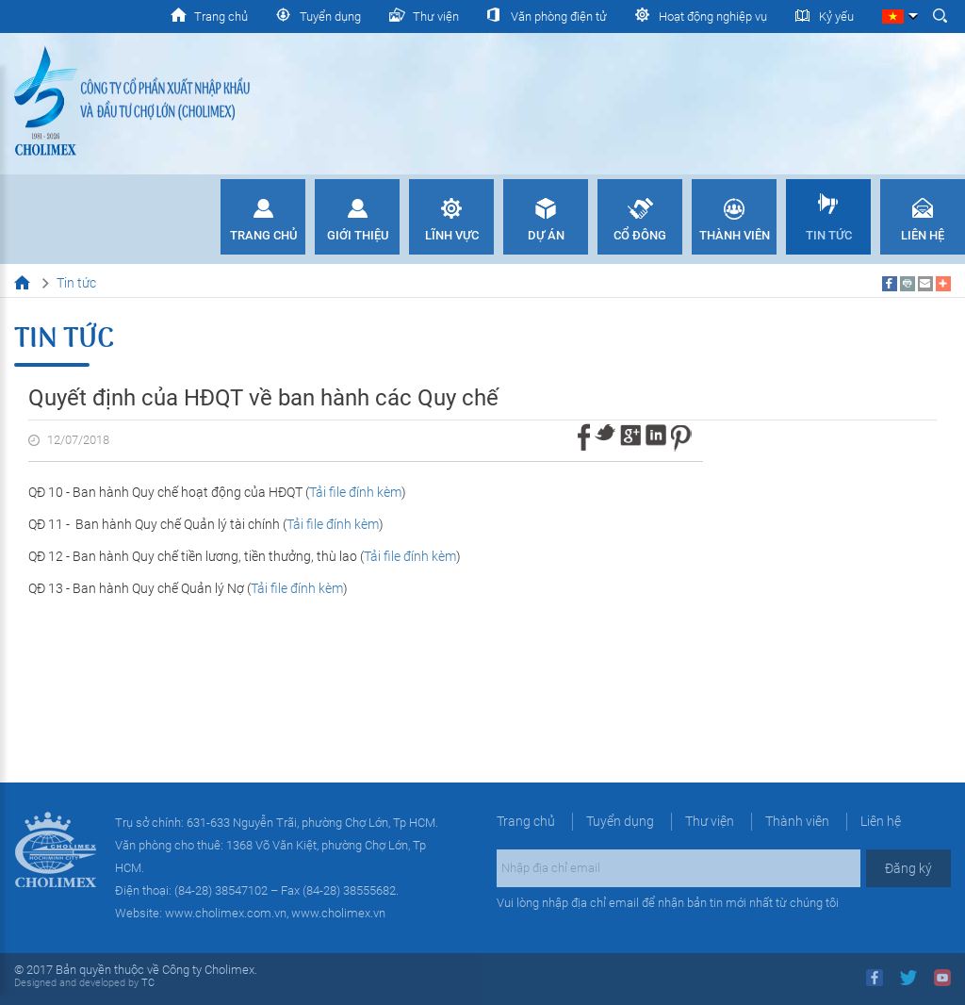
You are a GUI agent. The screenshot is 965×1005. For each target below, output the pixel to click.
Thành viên (734, 235)
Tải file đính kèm (355, 492)
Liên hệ (922, 235)
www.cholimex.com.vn (225, 913)
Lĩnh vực (452, 235)
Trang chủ (263, 235)
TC (147, 983)
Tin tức (829, 235)
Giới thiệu (357, 235)
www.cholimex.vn (338, 913)
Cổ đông (639, 235)
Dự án (546, 235)
